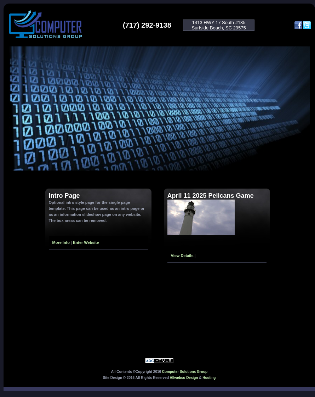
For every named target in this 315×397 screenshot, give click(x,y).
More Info (61, 242)
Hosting (209, 378)
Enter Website (86, 242)
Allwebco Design (184, 378)
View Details (182, 255)
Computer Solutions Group (184, 372)
